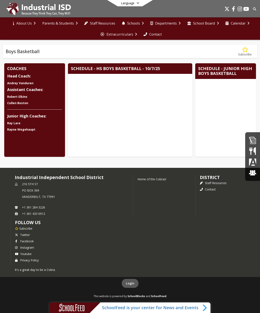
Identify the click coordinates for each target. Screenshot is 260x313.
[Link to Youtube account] (246, 10)
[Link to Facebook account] (233, 10)
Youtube (23, 254)
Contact (208, 189)
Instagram (24, 247)
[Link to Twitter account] (227, 10)
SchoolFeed (158, 296)
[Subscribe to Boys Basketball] (245, 51)
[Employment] (252, 140)
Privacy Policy (27, 260)
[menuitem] (24, 23)
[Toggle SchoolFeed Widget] (205, 307)
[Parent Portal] (252, 162)
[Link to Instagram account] (239, 10)
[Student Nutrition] (252, 151)
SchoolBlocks (136, 296)
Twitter (22, 235)
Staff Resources (213, 183)
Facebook (24, 241)
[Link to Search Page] (253, 9)
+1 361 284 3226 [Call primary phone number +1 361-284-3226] (33, 207)
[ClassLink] (252, 173)
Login (130, 283)
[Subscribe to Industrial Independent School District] (23, 228)
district (210, 177)
